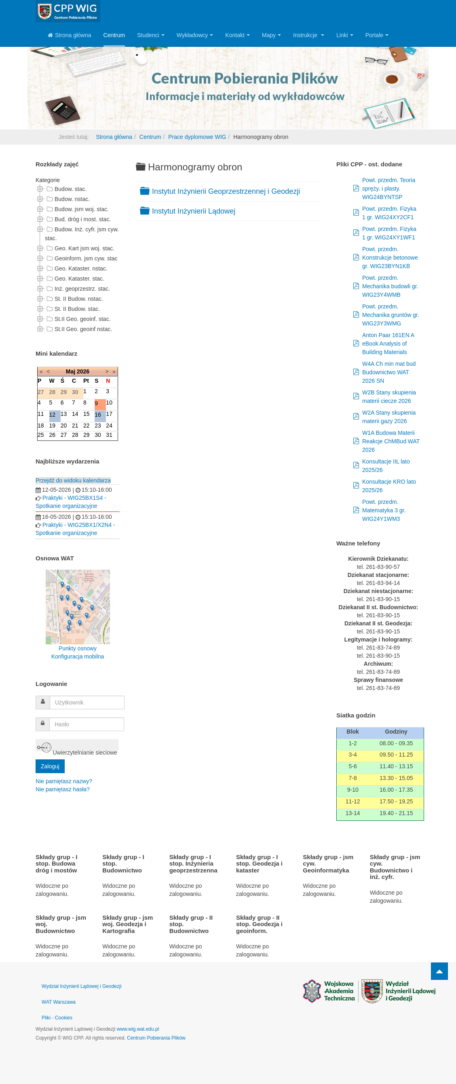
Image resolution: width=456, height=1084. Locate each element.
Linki (344, 35)
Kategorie (48, 180)
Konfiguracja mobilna (77, 656)
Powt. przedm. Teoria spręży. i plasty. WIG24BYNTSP (388, 188)
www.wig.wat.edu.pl (138, 1029)
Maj (70, 371)
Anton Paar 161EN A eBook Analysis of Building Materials (388, 343)
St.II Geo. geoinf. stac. (78, 319)
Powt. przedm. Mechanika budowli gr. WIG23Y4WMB (390, 286)
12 (52, 414)
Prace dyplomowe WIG (197, 137)
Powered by (369, 991)
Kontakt (237, 35)
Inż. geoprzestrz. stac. (77, 288)
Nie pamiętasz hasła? (63, 789)
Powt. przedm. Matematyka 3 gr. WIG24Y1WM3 (383, 510)
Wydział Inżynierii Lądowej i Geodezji (81, 986)
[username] (87, 702)
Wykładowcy (195, 35)
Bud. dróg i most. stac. (78, 219)
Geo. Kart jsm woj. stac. (79, 248)
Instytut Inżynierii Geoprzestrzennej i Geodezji (226, 191)
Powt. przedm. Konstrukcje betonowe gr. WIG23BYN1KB (390, 257)
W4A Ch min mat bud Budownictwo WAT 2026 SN (389, 372)
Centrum (114, 35)
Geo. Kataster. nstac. (76, 268)
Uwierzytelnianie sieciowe (77, 745)
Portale (376, 35)
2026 (83, 371)
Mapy (271, 35)
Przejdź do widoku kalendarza (73, 480)
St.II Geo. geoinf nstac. (78, 329)
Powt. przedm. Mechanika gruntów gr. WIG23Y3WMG (390, 315)
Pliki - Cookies (57, 1018)
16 (98, 414)
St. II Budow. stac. (72, 308)
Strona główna (69, 35)
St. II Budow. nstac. (74, 298)
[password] (86, 724)
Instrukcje (308, 35)
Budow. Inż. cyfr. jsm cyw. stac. (82, 233)
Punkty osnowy (78, 648)
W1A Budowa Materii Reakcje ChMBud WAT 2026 (391, 441)
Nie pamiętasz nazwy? (64, 781)
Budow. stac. (66, 189)
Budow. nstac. (67, 199)
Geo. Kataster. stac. (74, 278)
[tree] (78, 259)
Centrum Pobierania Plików (156, 1038)
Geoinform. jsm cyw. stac (81, 258)
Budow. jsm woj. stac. (77, 209)
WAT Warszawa (59, 1002)
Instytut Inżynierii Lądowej (193, 211)
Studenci (150, 35)
